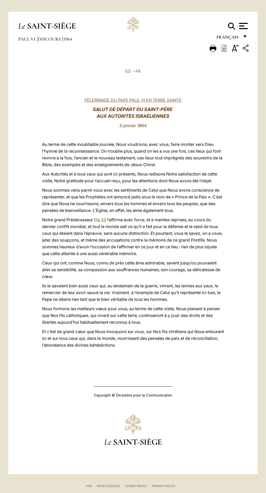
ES (128, 71)
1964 (67, 39)
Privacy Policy (163, 486)
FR (138, 71)
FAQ (89, 486)
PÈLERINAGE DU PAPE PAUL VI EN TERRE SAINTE (133, 100)
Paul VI (27, 39)
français (228, 38)
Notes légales (108, 486)
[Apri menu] (243, 26)
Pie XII (100, 219)
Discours (50, 39)
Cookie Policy (136, 486)
